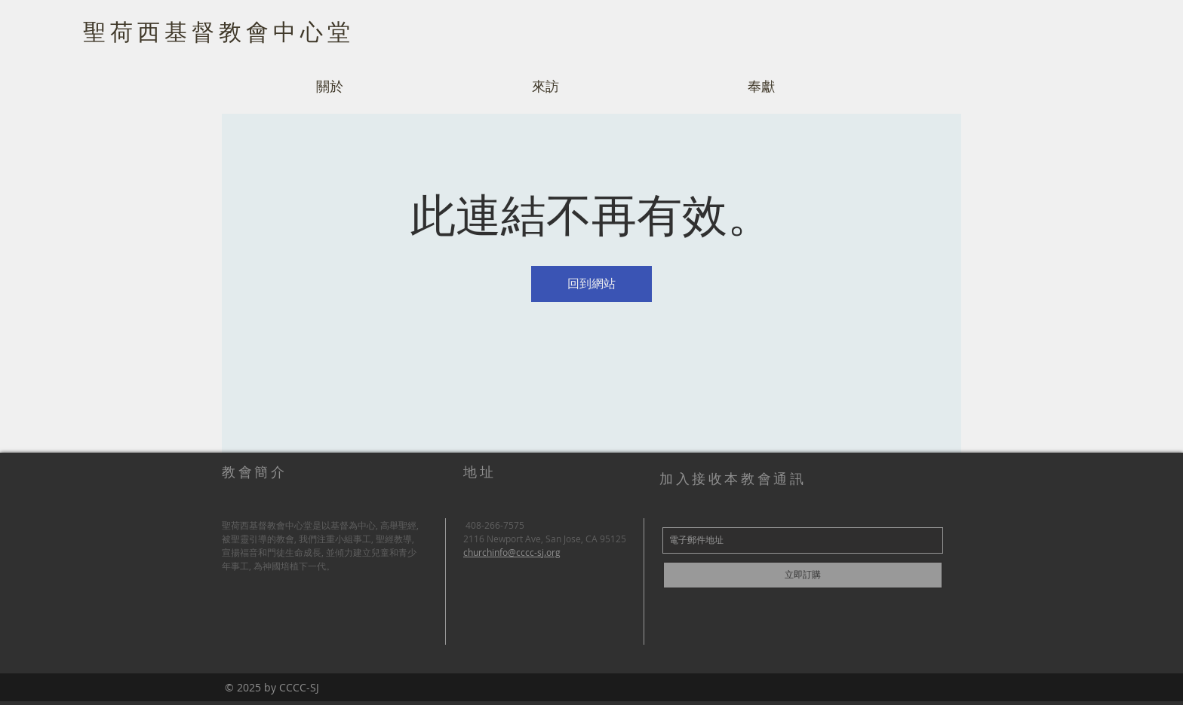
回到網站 (591, 283)
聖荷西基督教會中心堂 (219, 30)
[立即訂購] (802, 575)
